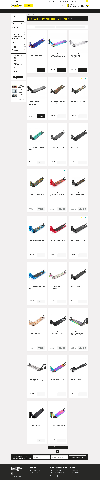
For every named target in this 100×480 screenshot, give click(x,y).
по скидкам (82, 27)
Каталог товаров (74, 472)
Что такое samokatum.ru (56, 470)
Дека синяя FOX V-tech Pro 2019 (37, 287)
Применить (18, 77)
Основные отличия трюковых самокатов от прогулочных (21, 97)
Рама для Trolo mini (76, 379)
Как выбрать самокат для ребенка (21, 91)
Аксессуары (81, 11)
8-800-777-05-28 (74, 6)
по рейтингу (68, 27)
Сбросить (18, 78)
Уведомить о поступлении (61, 116)
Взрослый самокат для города (21, 86)
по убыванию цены (51, 27)
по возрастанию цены (40, 27)
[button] (78, 53)
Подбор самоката (18, 11)
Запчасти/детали (67, 11)
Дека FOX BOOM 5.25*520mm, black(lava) (57, 102)
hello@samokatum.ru (36, 470)
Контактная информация (57, 472)
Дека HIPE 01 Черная (76, 287)
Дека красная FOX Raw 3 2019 (57, 195)
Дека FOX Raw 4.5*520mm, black (78, 102)
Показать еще (58, 447)
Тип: (13, 42)
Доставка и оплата (75, 470)
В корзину (41, 70)
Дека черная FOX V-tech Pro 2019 (78, 241)
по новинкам (75, 27)
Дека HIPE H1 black (34, 426)
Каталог (28, 5)
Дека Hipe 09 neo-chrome (57, 379)
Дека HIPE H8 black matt (57, 148)
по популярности (60, 27)
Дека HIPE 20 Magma (34, 333)
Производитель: (17, 55)
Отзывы (85, 1)
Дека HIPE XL (74, 148)
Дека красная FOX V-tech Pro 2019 (57, 241)
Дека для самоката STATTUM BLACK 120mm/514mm (34, 103)
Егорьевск (15, 1)
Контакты (77, 1)
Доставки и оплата (63, 1)
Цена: (13, 16)
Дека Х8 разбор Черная (56, 333)
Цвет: (13, 67)
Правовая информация (56, 475)
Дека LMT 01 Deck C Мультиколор (55, 287)
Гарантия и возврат (75, 474)
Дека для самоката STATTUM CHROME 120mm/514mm (76, 57)
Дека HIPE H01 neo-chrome (57, 426)
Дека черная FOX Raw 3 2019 (77, 195)
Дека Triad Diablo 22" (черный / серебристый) (36, 380)
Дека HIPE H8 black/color (36, 194)
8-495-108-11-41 (74, 4)
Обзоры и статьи (18, 83)
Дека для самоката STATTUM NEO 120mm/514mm (57, 56)
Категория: (15, 27)
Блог (72, 1)
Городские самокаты (51, 11)
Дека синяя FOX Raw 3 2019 (36, 240)
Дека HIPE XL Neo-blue (35, 55)
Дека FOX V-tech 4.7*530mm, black (37, 148)
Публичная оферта (55, 474)
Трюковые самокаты (34, 11)
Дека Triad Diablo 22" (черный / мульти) (77, 334)
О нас (49, 1)
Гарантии (54, 1)
